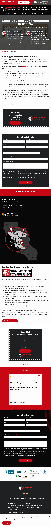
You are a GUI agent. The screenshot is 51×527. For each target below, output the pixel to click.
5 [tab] (22, 409)
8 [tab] (28, 409)
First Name (5, 139)
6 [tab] (24, 409)
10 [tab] (32, 409)
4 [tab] (20, 409)
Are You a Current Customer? (9, 156)
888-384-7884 (7, 207)
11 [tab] (34, 409)
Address (5, 150)
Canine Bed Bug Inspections (41, 194)
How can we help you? (8, 161)
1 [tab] (23, 364)
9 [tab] (30, 409)
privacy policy (31, 177)
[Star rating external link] (9, 2)
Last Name (28, 139)
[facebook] (24, 493)
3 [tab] (27, 364)
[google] (27, 493)
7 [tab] (26, 409)
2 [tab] (25, 364)
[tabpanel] (25, 345)
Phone (4, 144)
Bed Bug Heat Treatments (24, 194)
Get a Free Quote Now (10, 321)
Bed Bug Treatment (9, 194)
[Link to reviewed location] (25, 377)
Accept (6, 523)
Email (27, 144)
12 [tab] (36, 409)
